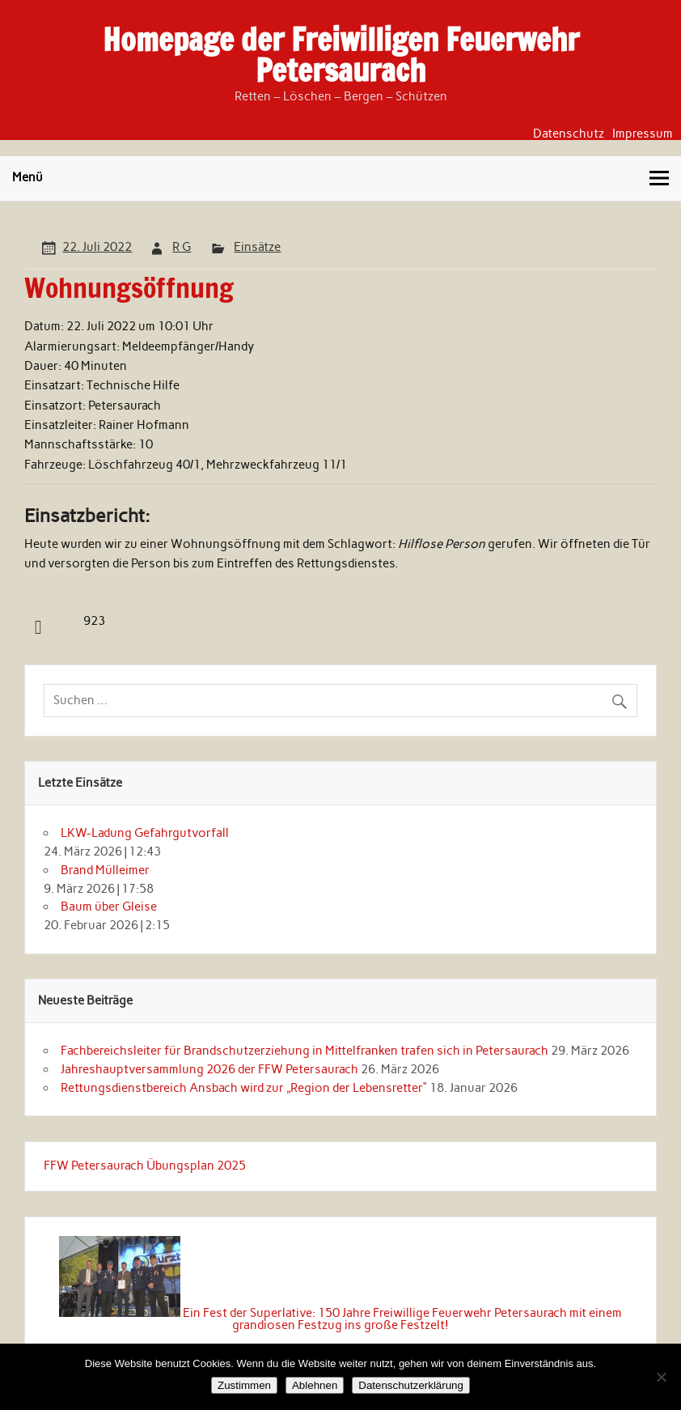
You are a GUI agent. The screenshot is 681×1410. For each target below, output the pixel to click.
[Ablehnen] (661, 1377)
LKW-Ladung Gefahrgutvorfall (145, 833)
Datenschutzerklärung (410, 1385)
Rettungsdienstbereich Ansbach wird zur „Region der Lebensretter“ (244, 1088)
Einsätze (257, 247)
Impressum (642, 134)
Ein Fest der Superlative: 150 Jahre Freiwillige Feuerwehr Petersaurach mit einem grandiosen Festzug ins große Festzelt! (402, 1319)
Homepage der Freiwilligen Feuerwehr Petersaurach (341, 55)
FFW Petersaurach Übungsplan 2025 (145, 1165)
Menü (27, 177)
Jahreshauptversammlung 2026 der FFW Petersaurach (209, 1069)
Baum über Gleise (109, 906)
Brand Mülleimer (105, 870)
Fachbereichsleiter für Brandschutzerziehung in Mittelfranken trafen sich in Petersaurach (304, 1050)
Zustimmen (244, 1385)
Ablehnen (314, 1385)
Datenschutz (568, 134)
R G (181, 247)
